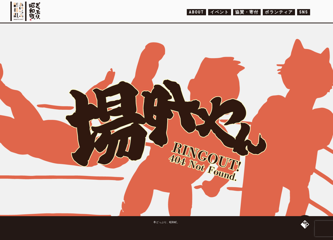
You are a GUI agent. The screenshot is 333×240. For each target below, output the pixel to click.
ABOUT (196, 12)
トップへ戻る (305, 224)
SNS (303, 12)
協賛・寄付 (247, 12)
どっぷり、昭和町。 (26, 11)
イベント (219, 12)
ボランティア (279, 12)
